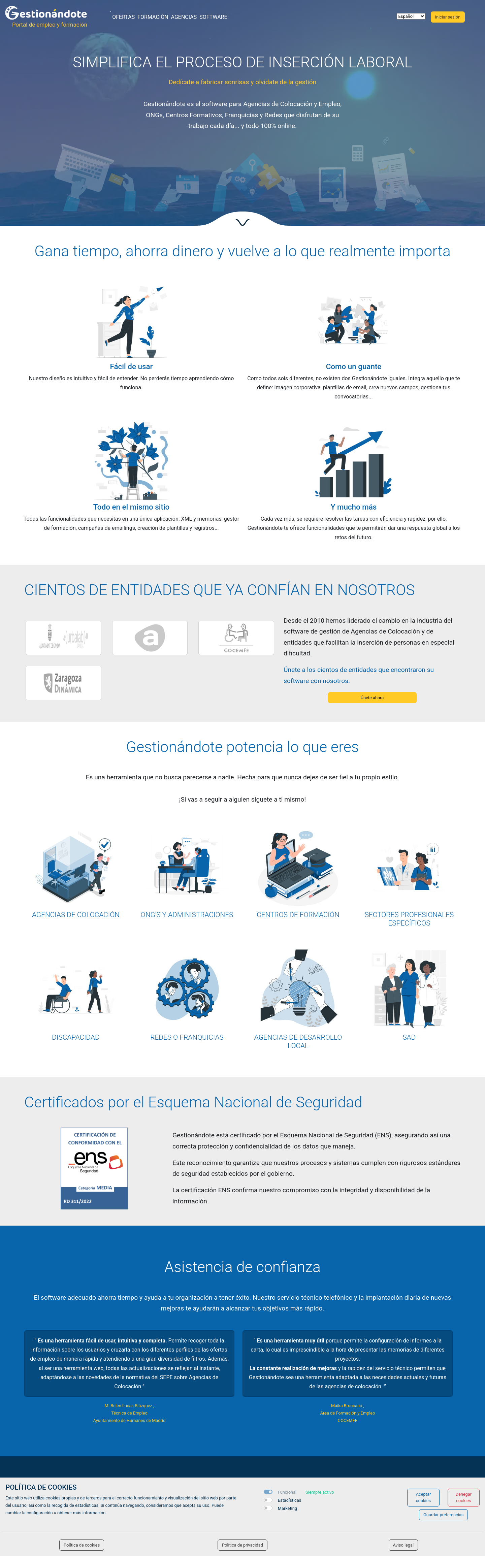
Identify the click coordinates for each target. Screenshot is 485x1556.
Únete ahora (372, 697)
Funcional (287, 1492)
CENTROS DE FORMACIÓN (298, 915)
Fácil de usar (131, 366)
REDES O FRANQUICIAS (187, 1037)
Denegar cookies (464, 1497)
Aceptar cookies (423, 1497)
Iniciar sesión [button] (447, 17)
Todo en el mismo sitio (131, 507)
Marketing (287, 1508)
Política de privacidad (242, 1545)
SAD (409, 1037)
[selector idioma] (411, 16)
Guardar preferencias (443, 1514)
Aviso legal (403, 1545)
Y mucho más (354, 507)
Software (213, 17)
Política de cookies (82, 1545)
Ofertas (123, 17)
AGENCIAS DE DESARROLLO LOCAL (298, 1041)
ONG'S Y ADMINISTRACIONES (187, 915)
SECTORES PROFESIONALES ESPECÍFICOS (409, 919)
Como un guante (354, 366)
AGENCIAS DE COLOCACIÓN (76, 915)
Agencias (184, 17)
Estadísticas (289, 1500)
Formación (152, 17)
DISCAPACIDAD (75, 1037)
